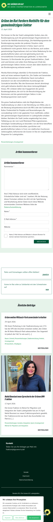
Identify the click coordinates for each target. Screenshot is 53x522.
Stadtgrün (18, 344)
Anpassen (8, 518)
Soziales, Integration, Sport (25, 423)
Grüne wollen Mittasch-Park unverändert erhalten (25, 317)
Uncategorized (18, 142)
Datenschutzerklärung (12, 207)
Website (7, 227)
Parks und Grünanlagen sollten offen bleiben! (26, 273)
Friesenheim (9, 344)
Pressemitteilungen (7, 142)
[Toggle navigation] (49, 14)
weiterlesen (43, 348)
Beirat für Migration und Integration (17, 426)
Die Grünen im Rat (15, 4)
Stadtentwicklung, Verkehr (36, 338)
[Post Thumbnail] (26, 373)
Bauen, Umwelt (9, 338)
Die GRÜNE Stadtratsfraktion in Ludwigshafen (27, 7)
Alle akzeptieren (34, 518)
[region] (22, 509)
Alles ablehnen (19, 518)
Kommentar (9, 166)
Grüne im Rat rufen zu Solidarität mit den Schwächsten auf (26, 287)
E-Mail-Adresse (10, 219)
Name (7, 211)
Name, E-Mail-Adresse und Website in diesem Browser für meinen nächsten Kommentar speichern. (27, 236)
